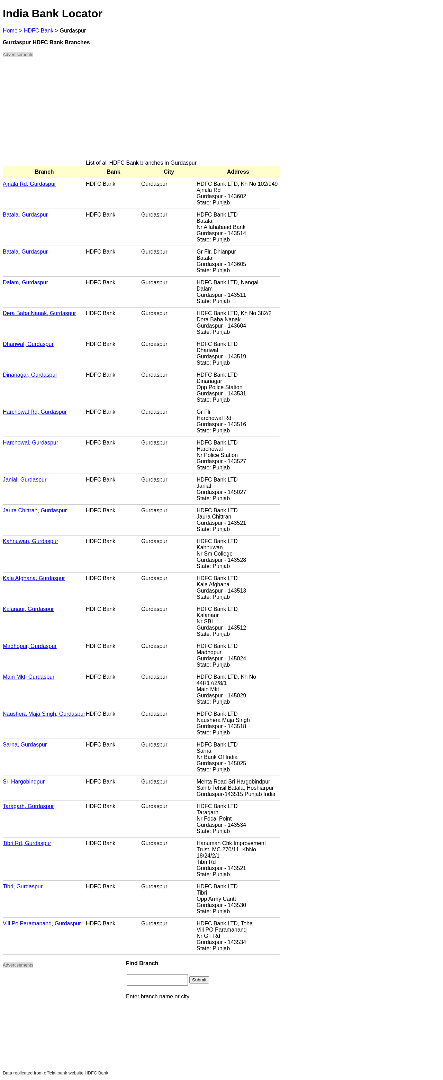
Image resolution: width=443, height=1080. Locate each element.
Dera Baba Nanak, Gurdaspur (39, 313)
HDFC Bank (38, 31)
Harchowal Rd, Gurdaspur (35, 412)
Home (10, 31)
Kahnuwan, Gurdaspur (30, 541)
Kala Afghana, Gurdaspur (34, 578)
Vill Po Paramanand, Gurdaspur (42, 923)
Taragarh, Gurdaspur (28, 806)
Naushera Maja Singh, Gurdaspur (44, 714)
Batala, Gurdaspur (25, 215)
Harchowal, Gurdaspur (30, 443)
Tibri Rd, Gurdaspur (27, 843)
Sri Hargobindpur (24, 782)
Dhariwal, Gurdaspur (28, 344)
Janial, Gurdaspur (24, 480)
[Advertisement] (141, 111)
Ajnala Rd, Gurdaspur (29, 184)
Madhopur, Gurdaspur (30, 646)
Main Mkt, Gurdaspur (28, 677)
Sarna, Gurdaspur (25, 745)
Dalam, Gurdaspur (25, 282)
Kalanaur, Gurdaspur (28, 609)
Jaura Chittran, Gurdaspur (35, 510)
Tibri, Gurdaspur (23, 886)
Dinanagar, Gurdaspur (30, 375)
